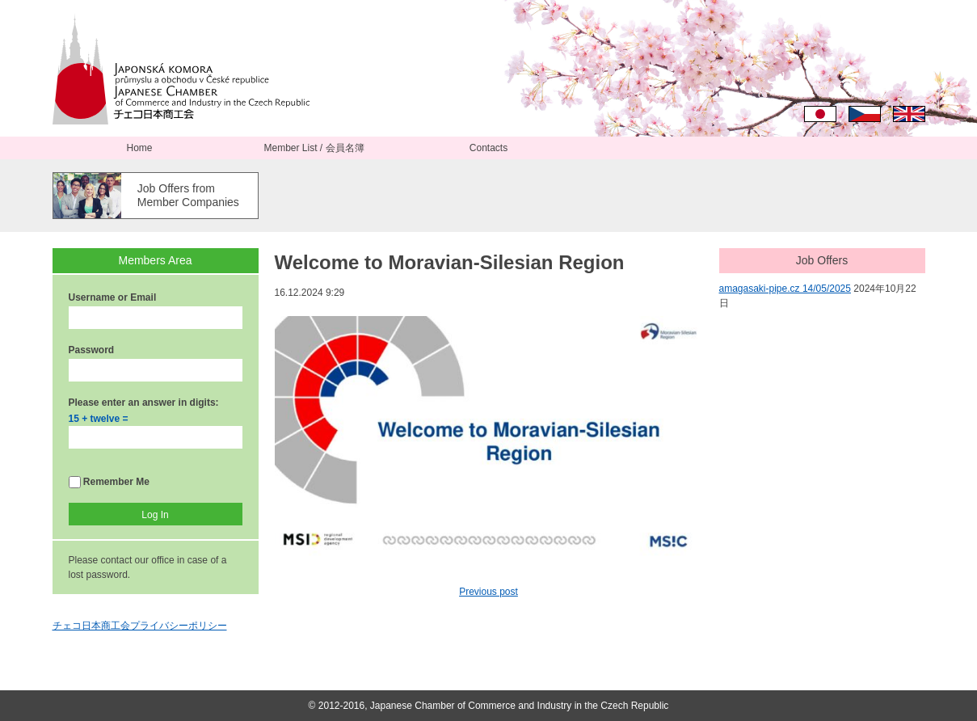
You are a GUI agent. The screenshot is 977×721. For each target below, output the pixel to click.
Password (92, 350)
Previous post (488, 591)
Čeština (865, 114)
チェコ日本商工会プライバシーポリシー (140, 625)
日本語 (820, 114)
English (909, 114)
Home (139, 148)
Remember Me (109, 482)
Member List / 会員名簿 (313, 148)
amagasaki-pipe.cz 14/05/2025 (785, 288)
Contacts (488, 148)
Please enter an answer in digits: (144, 402)
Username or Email (113, 297)
